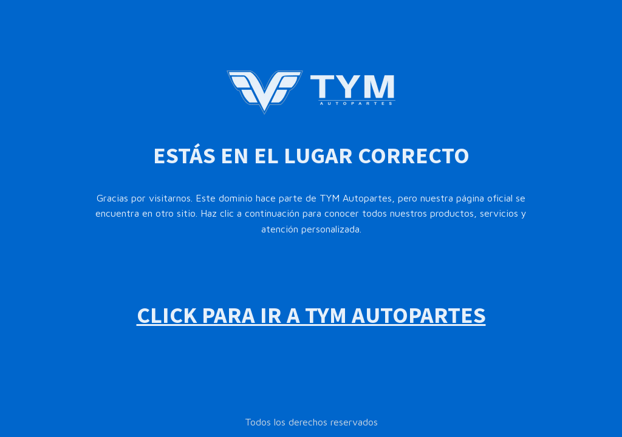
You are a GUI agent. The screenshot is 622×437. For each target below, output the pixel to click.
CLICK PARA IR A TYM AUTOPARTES (311, 314)
